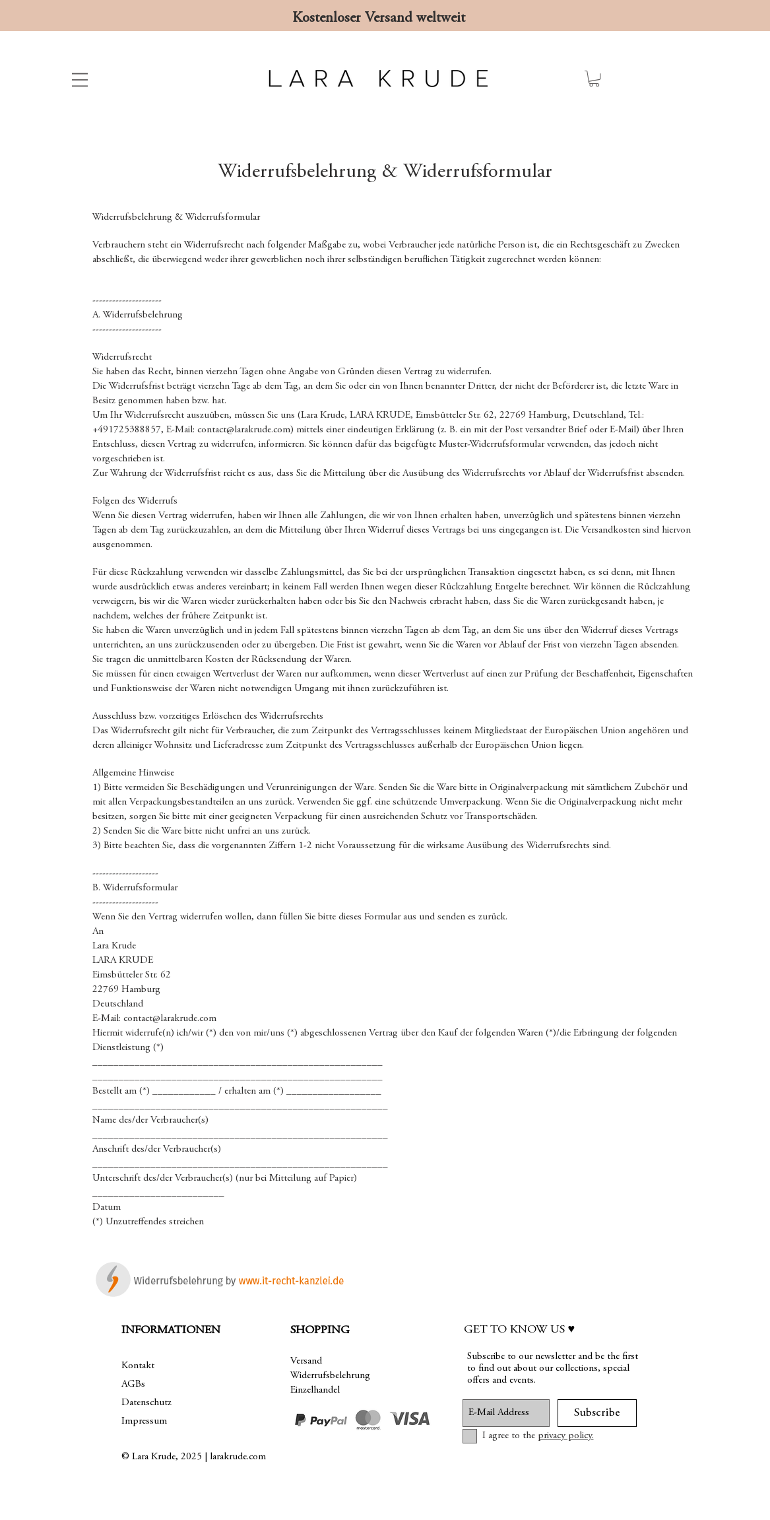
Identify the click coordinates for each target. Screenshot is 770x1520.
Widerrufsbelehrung (330, 1376)
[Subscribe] (597, 1413)
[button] (80, 80)
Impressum (144, 1421)
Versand (306, 1361)
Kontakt (137, 1366)
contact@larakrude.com (243, 430)
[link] (594, 78)
